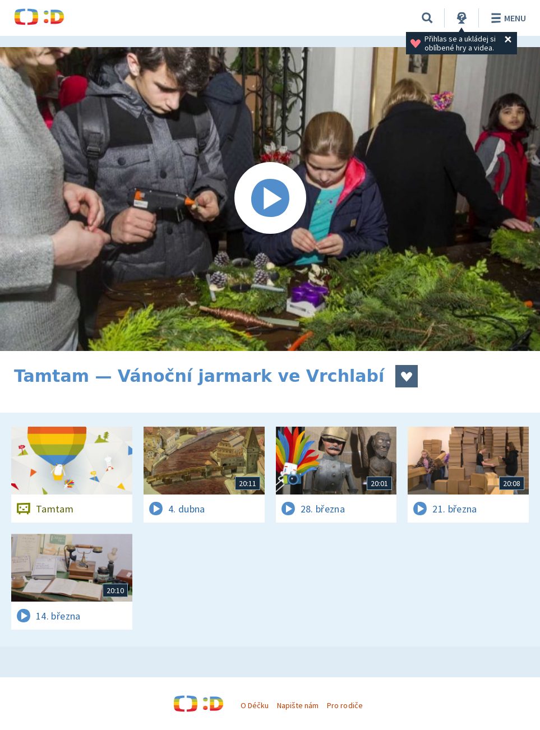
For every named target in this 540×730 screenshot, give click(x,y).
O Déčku (255, 705)
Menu (506, 18)
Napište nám (298, 705)
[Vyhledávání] (427, 18)
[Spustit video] (270, 199)
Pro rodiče (344, 705)
